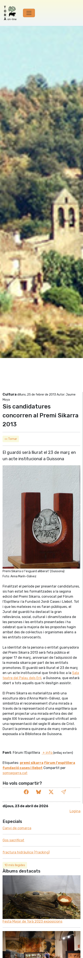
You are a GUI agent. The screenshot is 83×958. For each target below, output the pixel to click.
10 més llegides (14, 865)
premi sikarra (31, 763)
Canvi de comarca (17, 828)
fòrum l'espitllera (59, 763)
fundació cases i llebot (23, 768)
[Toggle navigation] (29, 13)
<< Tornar (10, 439)
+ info (47, 753)
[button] (63, 792)
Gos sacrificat (13, 840)
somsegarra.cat (15, 773)
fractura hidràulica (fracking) (26, 852)
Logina (75, 811)
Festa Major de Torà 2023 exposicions (32, 921)
